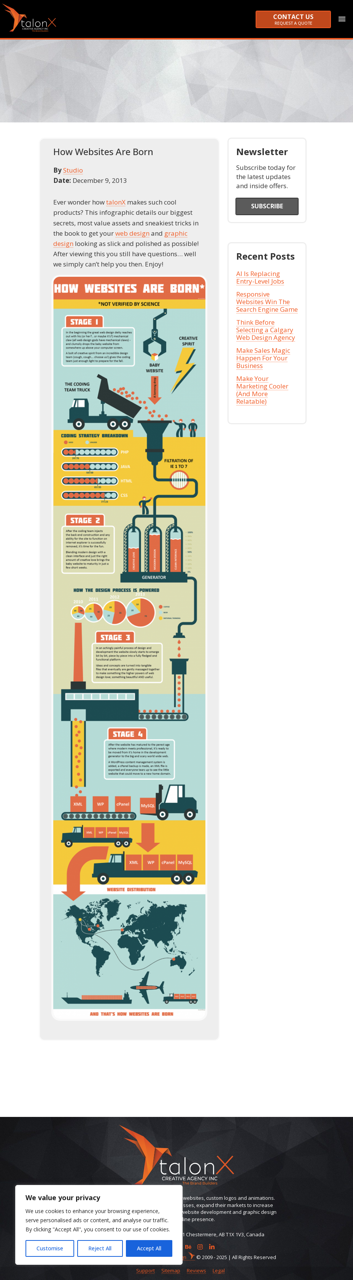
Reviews (196, 1270)
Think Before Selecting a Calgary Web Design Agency (265, 329)
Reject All (99, 1248)
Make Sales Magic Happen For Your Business (263, 357)
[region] (99, 1225)
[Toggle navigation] (346, 19)
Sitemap (170, 1270)
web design (132, 232)
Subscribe (267, 205)
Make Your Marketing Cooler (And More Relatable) (262, 389)
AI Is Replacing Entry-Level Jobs (260, 276)
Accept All (149, 1248)
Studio (73, 169)
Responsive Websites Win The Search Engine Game (267, 301)
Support (145, 1270)
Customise (50, 1248)
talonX (116, 201)
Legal (219, 1270)
